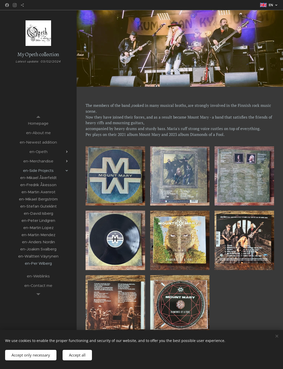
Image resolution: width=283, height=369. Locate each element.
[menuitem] (38, 123)
